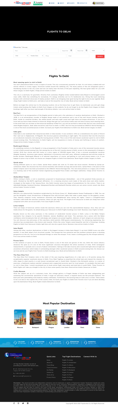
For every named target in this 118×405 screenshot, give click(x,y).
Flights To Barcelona (68, 367)
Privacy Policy (51, 377)
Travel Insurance (52, 367)
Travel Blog (50, 365)
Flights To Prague (67, 377)
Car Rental (50, 370)
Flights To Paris (67, 375)
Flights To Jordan (67, 360)
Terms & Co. (50, 375)
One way (24, 47)
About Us (49, 362)
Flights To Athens (67, 365)
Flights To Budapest (68, 370)
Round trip (18, 47)
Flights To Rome (67, 380)
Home (48, 360)
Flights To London (68, 372)
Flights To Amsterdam (69, 362)
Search (100, 56)
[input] (65, 51)
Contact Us (50, 372)
